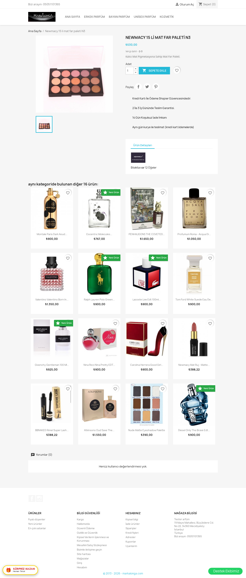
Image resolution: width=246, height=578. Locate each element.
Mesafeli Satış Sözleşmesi (92, 545)
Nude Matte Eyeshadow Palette (146, 430)
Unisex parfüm (145, 17)
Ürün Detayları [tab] (142, 145)
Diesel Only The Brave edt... (194, 430)
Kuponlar (131, 541)
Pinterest (155, 86)
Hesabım (82, 567)
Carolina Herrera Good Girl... (146, 364)
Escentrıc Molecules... (99, 234)
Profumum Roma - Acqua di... (194, 234)
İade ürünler (133, 523)
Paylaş (138, 86)
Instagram (39, 498)
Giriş (79, 563)
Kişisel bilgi (132, 519)
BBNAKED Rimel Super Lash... (52, 430)
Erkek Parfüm (94, 17)
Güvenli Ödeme (86, 528)
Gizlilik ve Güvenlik (87, 532)
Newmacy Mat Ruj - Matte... (194, 364)
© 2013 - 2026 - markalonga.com (123, 573)
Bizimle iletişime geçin (89, 549)
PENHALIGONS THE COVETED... (147, 234)
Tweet (147, 86)
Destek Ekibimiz (226, 571)
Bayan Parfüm (119, 17)
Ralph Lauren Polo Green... (99, 299)
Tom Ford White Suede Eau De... (194, 299)
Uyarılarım (131, 546)
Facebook (32, 498)
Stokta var (138, 167)
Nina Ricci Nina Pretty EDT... (99, 364)
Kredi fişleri (132, 532)
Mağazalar (83, 558)
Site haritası (84, 554)
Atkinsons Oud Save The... (99, 430)
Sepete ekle (154, 70)
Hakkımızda (83, 523)
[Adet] (130, 70)
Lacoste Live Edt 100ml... (147, 299)
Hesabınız (133, 513)
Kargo (80, 519)
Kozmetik (167, 17)
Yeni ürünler (35, 523)
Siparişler (131, 528)
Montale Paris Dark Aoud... (52, 234)
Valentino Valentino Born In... (52, 299)
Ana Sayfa (72, 17)
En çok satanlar (37, 528)
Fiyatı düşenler (36, 519)
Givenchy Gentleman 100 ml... (52, 364)
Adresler (131, 537)
